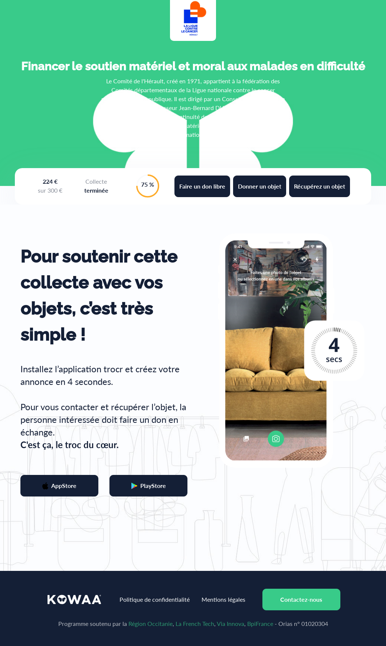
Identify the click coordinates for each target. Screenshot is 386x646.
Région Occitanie (150, 623)
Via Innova (230, 623)
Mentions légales (223, 599)
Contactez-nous (301, 599)
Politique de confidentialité (155, 599)
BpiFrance (260, 623)
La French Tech (195, 623)
